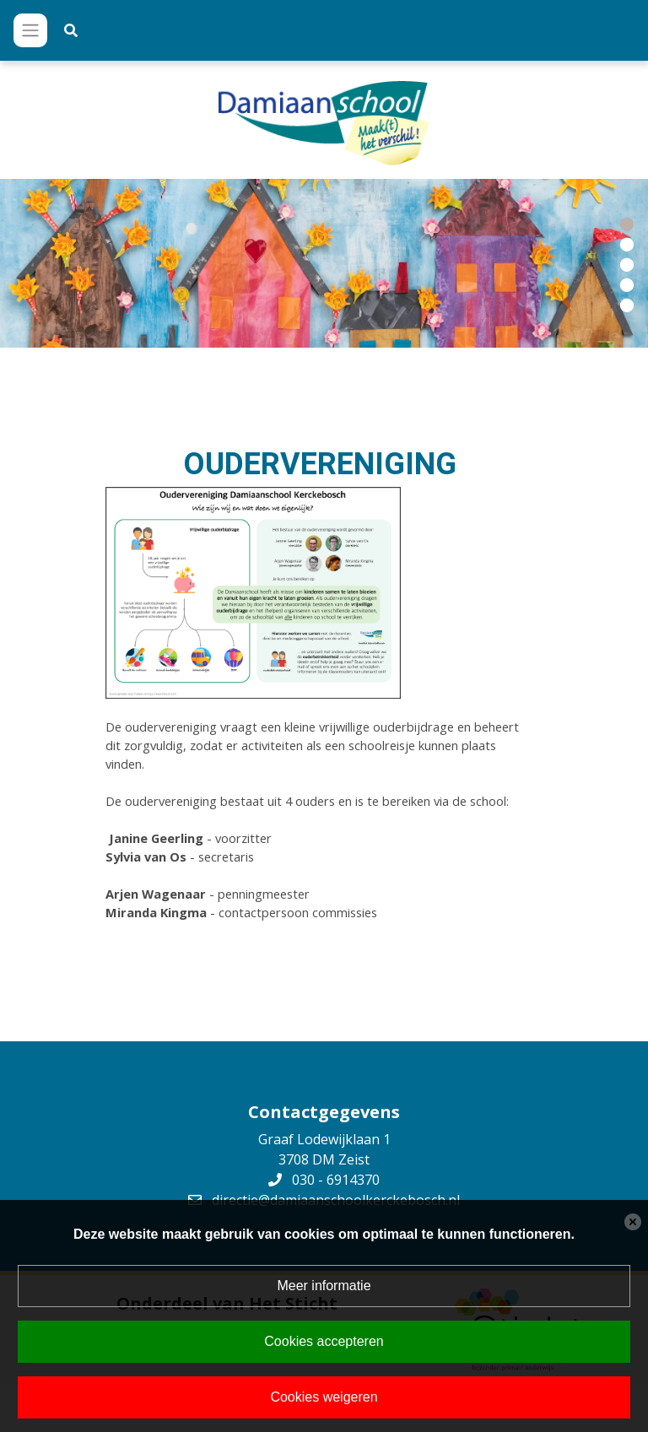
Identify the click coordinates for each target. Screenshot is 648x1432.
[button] (626, 223)
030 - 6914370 (336, 1179)
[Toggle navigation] (30, 30)
